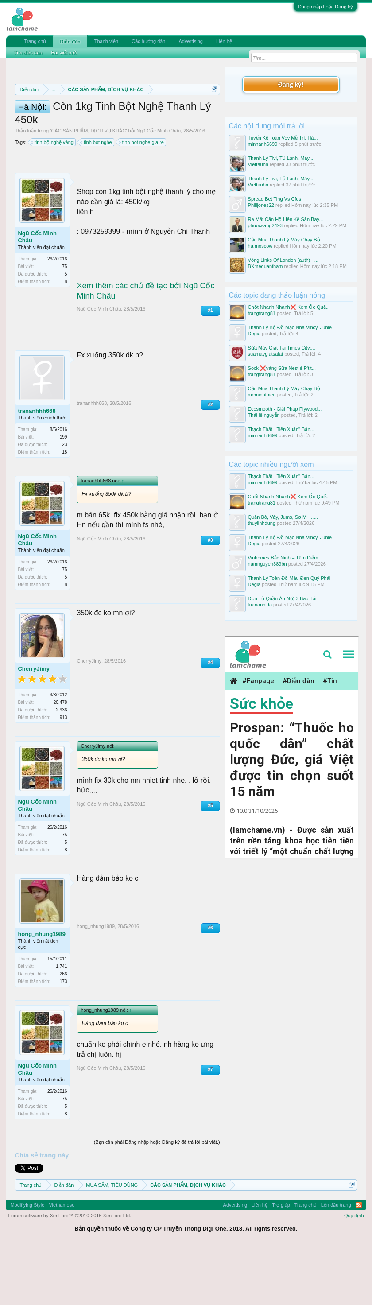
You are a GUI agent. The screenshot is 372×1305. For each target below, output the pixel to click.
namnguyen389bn (267, 564)
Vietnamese (61, 1260)
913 (63, 773)
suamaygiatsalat (265, 354)
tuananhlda (260, 604)
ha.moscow (260, 246)
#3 (210, 596)
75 (64, 322)
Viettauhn (258, 164)
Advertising (190, 41)
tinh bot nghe (96, 198)
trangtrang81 (261, 313)
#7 (210, 1125)
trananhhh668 (36, 466)
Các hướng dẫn (148, 41)
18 (64, 507)
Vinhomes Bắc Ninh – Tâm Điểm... (285, 557)
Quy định (354, 1271)
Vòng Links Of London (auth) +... (283, 260)
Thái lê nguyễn (264, 415)
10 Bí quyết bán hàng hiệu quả (146, 140)
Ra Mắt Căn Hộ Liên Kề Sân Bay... (285, 219)
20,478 (60, 758)
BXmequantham (265, 266)
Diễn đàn (70, 41)
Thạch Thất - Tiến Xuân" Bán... (281, 429)
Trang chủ (35, 41)
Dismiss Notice (212, 110)
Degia (254, 333)
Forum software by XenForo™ (69, 1271)
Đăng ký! (290, 84)
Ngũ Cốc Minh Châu (158, 187)
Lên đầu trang (336, 1260)
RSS (359, 1261)
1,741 (61, 1022)
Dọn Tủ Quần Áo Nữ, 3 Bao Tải (282, 598)
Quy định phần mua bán (160, 120)
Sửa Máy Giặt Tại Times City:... (281, 347)
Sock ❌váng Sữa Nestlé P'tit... (282, 368)
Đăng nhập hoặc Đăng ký (325, 6)
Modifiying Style (27, 1260)
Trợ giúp (281, 1260)
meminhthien (262, 394)
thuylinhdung (261, 523)
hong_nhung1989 (42, 990)
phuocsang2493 (265, 225)
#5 (210, 861)
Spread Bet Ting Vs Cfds (274, 199)
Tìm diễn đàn (28, 52)
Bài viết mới (64, 52)
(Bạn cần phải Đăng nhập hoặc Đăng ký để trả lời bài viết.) (157, 1198)
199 (63, 492)
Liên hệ (224, 41)
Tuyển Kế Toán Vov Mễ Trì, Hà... (283, 137)
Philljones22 (261, 205)
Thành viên (106, 41)
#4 (210, 718)
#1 (210, 366)
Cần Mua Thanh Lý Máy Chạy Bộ (284, 239)
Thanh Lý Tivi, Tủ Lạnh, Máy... (281, 158)
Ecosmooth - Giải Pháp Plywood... (285, 409)
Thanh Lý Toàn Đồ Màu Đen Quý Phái (289, 578)
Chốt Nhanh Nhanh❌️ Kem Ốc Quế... (289, 307)
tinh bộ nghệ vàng (53, 198)
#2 (210, 460)
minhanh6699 (263, 144)
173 (63, 1037)
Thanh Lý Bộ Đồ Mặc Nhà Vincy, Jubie (290, 327)
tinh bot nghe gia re (142, 198)
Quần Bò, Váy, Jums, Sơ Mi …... (283, 517)
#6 (210, 984)
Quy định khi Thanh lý (86, 130)
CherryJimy (34, 724)
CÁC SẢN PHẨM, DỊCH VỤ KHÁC (88, 187)
